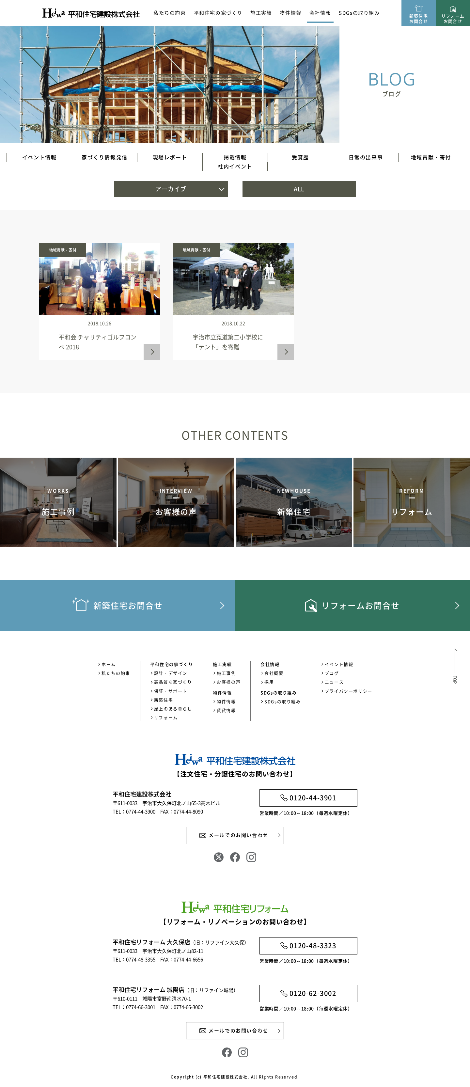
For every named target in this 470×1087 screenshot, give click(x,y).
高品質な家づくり (173, 682)
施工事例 (226, 673)
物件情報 (226, 701)
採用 (269, 682)
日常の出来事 (366, 157)
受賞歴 (300, 157)
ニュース (334, 682)
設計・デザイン (170, 673)
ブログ (332, 673)
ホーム (109, 664)
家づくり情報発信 (105, 157)
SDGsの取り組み (359, 12)
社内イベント (235, 166)
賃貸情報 (226, 710)
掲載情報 (235, 157)
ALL (299, 188)
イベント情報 (39, 157)
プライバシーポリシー (348, 691)
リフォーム (166, 717)
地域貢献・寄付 (431, 157)
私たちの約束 (169, 12)
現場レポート (170, 157)
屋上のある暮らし (173, 708)
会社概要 (273, 673)
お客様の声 (229, 682)
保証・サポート (170, 691)
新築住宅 (163, 700)
